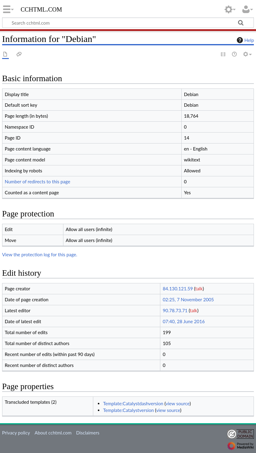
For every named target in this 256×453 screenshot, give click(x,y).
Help (244, 40)
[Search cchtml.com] (128, 22)
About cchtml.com (52, 432)
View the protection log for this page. (39, 254)
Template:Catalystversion (128, 410)
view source (177, 403)
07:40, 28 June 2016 (184, 321)
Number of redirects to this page (37, 181)
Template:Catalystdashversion (133, 403)
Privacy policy (16, 432)
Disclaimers (87, 432)
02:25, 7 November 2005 (188, 299)
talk (199, 288)
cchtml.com (41, 9)
